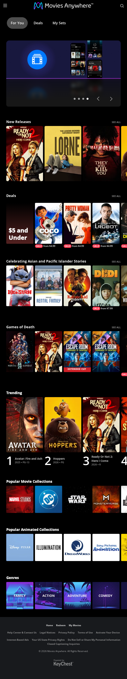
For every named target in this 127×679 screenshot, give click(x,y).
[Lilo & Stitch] (19, 285)
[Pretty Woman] (77, 225)
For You (17, 23)
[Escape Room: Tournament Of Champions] (106, 351)
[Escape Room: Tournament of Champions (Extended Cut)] (77, 351)
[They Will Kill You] (101, 153)
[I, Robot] (106, 225)
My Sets (59, 23)
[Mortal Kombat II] (19, 351)
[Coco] (48, 225)
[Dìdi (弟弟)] (106, 287)
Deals (38, 23)
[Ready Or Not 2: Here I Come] (24, 153)
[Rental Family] (48, 285)
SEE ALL (116, 122)
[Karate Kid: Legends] (77, 285)
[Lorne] (63, 153)
